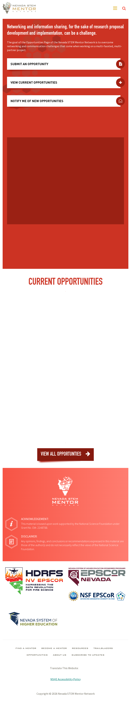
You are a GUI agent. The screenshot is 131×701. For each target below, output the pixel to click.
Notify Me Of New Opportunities (37, 101)
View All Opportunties (65, 454)
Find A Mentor (25, 648)
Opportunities (37, 655)
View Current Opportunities (34, 82)
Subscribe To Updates (87, 655)
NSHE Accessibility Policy (65, 679)
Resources (80, 648)
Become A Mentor (54, 648)
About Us (59, 655)
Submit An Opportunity (29, 64)
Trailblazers (103, 648)
